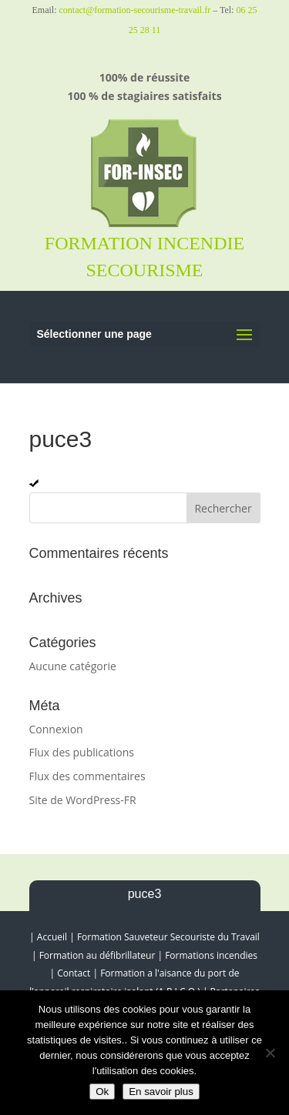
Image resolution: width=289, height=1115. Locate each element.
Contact (73, 973)
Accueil (52, 936)
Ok (102, 1091)
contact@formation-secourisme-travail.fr (135, 10)
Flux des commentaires (87, 776)
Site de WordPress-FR (82, 800)
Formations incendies (211, 955)
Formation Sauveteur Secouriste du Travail (168, 936)
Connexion (56, 729)
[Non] (269, 1052)
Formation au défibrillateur (97, 955)
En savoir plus (161, 1091)
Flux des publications (82, 752)
